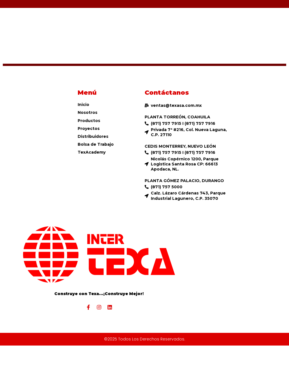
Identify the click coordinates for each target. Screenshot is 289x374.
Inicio (83, 104)
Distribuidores (93, 136)
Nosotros (87, 112)
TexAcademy (92, 152)
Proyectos (89, 128)
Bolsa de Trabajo (96, 144)
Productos (89, 120)
